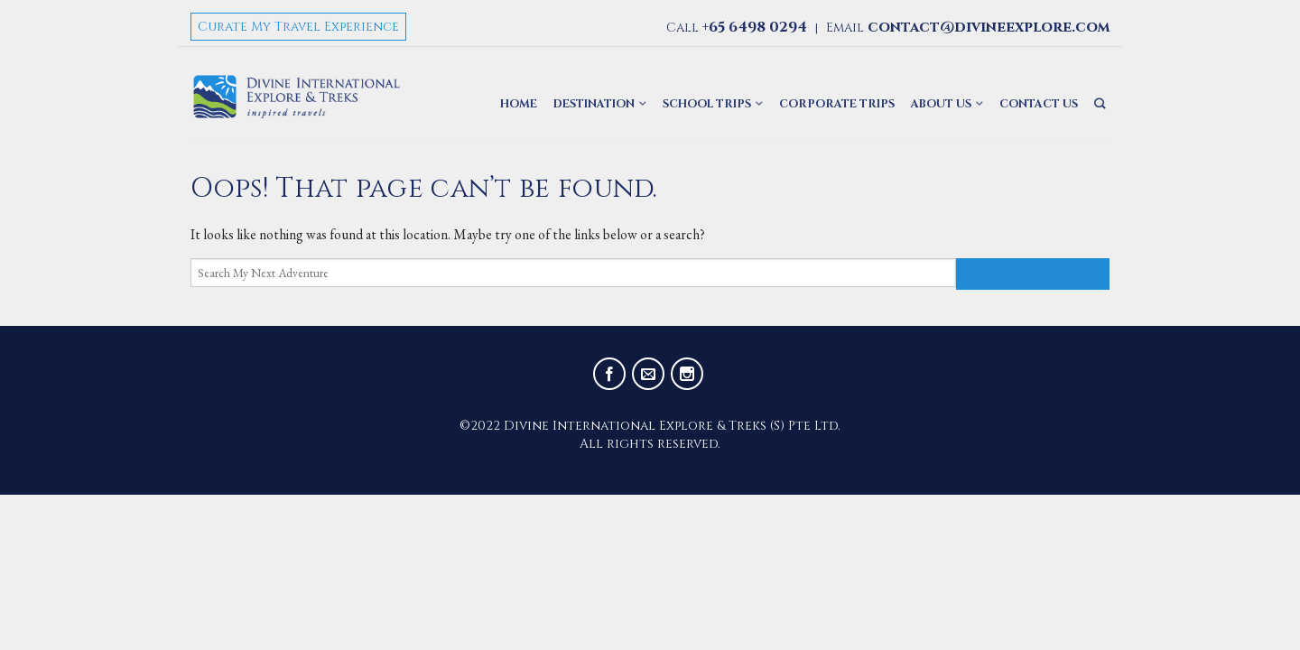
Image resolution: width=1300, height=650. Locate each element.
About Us (941, 104)
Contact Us (1038, 104)
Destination (594, 104)
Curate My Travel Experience (298, 26)
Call (736, 27)
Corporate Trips (837, 104)
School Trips (707, 104)
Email (968, 27)
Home (518, 104)
